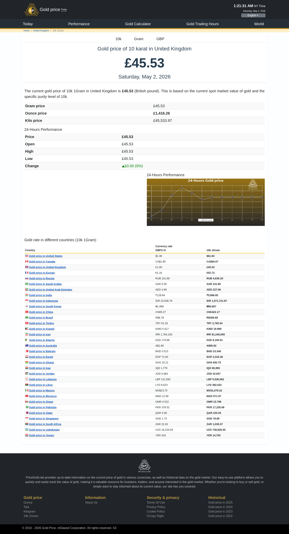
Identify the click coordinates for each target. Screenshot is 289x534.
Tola (26, 507)
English (252, 15)
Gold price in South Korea (43, 306)
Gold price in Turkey (39, 323)
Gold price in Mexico (40, 390)
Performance (79, 24)
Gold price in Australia (41, 345)
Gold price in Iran (38, 334)
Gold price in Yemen (39, 435)
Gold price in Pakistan (41, 407)
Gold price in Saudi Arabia (43, 284)
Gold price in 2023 (220, 511)
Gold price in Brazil (39, 317)
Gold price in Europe (40, 272)
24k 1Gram (31, 516)
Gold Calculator (138, 24)
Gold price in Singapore (42, 418)
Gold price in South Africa (43, 424)
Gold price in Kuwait (39, 328)
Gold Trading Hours (202, 24)
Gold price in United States (44, 255)
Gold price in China (39, 312)
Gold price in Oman (39, 401)
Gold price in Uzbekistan (42, 429)
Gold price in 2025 (220, 502)
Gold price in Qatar (39, 412)
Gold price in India (38, 295)
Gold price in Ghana (39, 362)
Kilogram (29, 511)
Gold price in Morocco (41, 396)
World (259, 24)
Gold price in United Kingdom (45, 267)
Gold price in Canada (40, 261)
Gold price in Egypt (39, 356)
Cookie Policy (156, 511)
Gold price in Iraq (38, 368)
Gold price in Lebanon (41, 379)
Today (28, 24)
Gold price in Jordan (39, 373)
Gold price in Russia (39, 278)
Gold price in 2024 (220, 507)
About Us (91, 502)
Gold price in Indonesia (41, 300)
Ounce (28, 502)
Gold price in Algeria (40, 340)
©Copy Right (155, 516)
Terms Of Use (156, 502)
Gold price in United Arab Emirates (48, 289)
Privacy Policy (156, 507)
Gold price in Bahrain (40, 351)
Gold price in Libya (39, 384)
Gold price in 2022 (220, 516)
